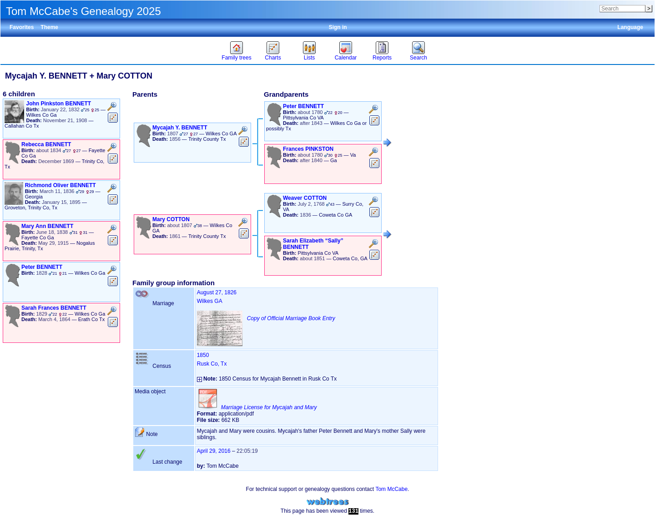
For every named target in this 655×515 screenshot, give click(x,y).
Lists (309, 57)
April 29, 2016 (214, 451)
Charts (273, 57)
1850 (203, 355)
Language (630, 27)
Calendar (346, 57)
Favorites (22, 27)
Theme (49, 27)
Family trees (236, 57)
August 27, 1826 (217, 292)
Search (418, 57)
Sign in (338, 27)
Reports (382, 57)
